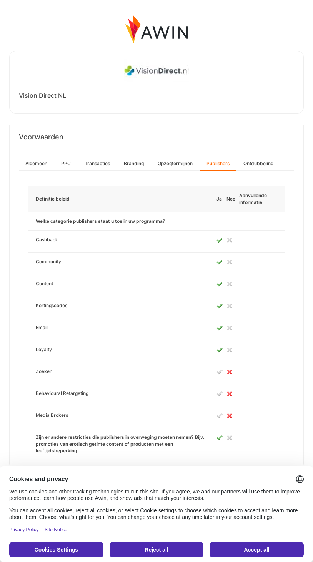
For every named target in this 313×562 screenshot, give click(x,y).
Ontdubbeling (258, 163)
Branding (134, 163)
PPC (66, 163)
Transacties (97, 163)
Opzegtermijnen (175, 163)
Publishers (218, 163)
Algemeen (36, 163)
